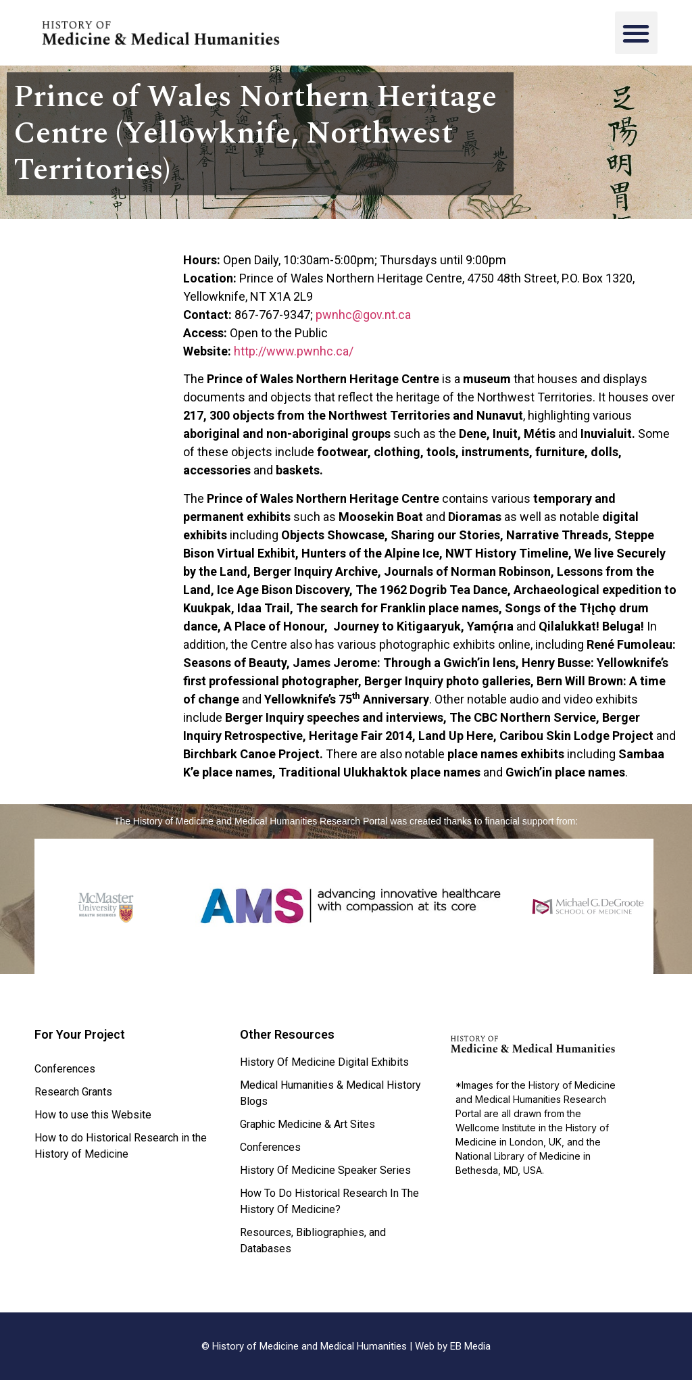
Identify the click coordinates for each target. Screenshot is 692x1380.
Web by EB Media (453, 1346)
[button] (636, 32)
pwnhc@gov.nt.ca (363, 314)
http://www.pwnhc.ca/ (293, 351)
